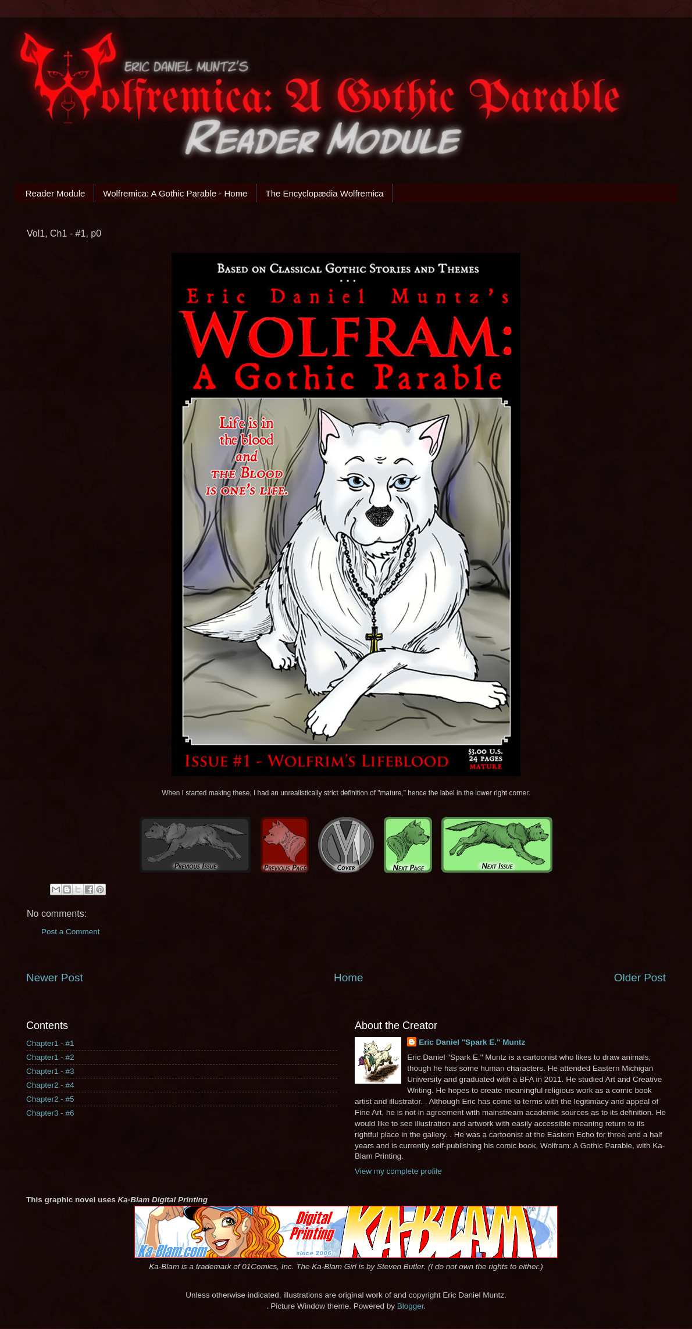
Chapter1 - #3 (50, 1071)
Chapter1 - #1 (50, 1043)
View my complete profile (398, 1171)
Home (348, 977)
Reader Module (55, 193)
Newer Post (54, 977)
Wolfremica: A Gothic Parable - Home (175, 193)
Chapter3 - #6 (50, 1113)
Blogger (410, 1306)
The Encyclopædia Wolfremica (324, 193)
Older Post (640, 977)
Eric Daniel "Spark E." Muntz (472, 1042)
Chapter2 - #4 (50, 1085)
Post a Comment (70, 931)
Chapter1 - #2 (50, 1057)
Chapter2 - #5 (50, 1099)
